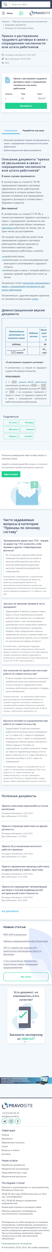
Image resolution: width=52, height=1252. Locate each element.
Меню (10, 13)
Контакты (6, 1154)
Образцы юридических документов (29, 21)
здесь (35, 298)
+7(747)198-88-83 (10, 1113)
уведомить (7, 227)
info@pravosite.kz (10, 1116)
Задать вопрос (11, 474)
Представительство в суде (14, 1172)
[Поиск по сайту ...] (29, 4)
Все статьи (26, 976)
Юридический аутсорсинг (14, 1176)
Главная (5, 21)
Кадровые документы (15, 24)
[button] (4, 1016)
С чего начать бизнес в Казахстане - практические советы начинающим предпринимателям (20, 964)
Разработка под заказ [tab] (33, 130)
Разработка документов (13, 1164)
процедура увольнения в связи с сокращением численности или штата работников (26, 286)
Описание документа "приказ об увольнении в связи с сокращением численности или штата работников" (26, 143)
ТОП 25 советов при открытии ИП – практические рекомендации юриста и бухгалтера (22, 951)
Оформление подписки (13, 1142)
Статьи (5, 1146)
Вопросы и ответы (10, 1150)
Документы (7, 1138)
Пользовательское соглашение (17, 1243)
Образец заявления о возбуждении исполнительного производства (19, 1212)
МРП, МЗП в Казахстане (15, 934)
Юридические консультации (15, 1168)
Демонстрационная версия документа (22, 150)
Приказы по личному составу (19, 28)
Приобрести (26, 105)
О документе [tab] (10, 130)
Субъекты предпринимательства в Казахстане (25, 941)
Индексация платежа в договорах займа (21, 1207)
